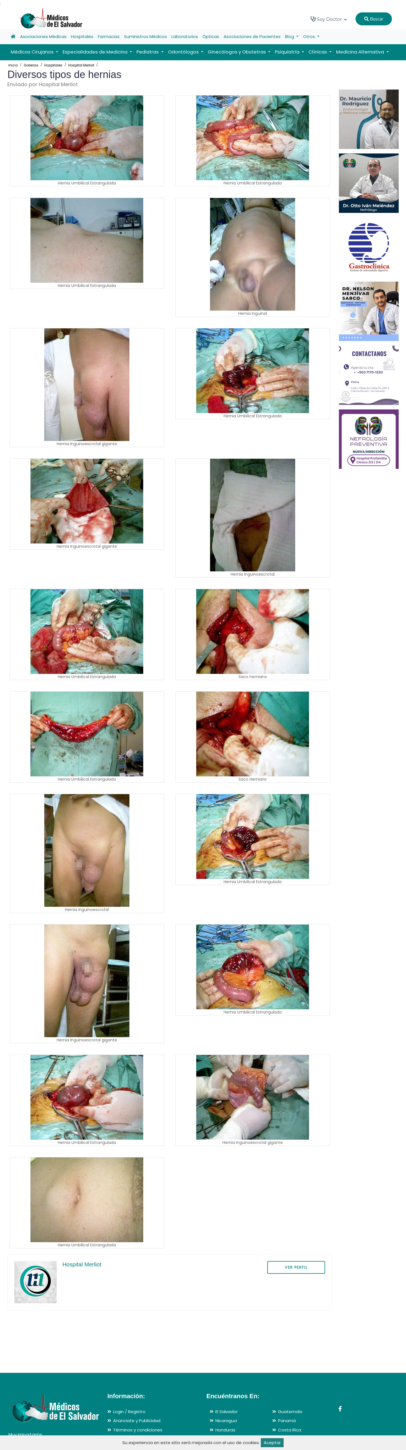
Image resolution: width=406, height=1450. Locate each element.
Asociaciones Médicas (43, 36)
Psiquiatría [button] (288, 52)
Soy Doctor (329, 19)
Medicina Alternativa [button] (360, 52)
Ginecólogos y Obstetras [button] (237, 52)
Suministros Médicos (145, 36)
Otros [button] (309, 36)
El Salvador (226, 1412)
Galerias (31, 65)
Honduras (225, 1430)
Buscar (373, 19)
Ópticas (210, 36)
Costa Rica (289, 1430)
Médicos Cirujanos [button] (33, 52)
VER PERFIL (296, 1267)
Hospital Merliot (81, 65)
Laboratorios (184, 36)
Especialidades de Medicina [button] (96, 52)
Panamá (287, 1421)
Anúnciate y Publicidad (136, 1421)
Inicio (13, 65)
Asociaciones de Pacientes (252, 36)
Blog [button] (290, 36)
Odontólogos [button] (184, 52)
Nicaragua (226, 1421)
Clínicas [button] (318, 52)
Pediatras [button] (148, 52)
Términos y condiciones (137, 1430)
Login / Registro (129, 1412)
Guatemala (290, 1412)
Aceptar (272, 1442)
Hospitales (82, 36)
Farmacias (109, 36)
